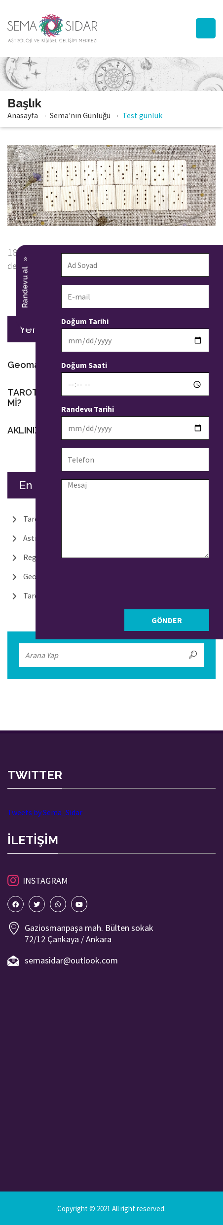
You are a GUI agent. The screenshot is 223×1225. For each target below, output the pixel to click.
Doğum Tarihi (88, 321)
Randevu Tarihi (90, 409)
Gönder (169, 620)
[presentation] (139, 585)
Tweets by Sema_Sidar (44, 812)
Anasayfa (22, 115)
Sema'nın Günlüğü (80, 115)
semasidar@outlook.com (71, 960)
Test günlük (142, 115)
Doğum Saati (87, 365)
